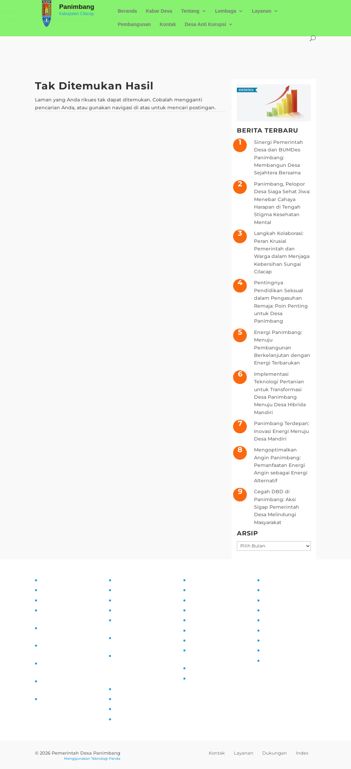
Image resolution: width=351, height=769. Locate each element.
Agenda (272, 610)
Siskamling (202, 640)
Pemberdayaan (207, 610)
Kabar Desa (159, 11)
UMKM (270, 600)
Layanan (261, 11)
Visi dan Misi (55, 600)
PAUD (195, 678)
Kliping (271, 660)
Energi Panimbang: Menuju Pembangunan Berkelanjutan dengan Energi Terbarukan (282, 347)
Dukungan (274, 753)
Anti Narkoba (204, 630)
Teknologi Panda (105, 758)
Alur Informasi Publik (140, 610)
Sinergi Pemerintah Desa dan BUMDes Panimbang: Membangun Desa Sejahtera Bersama (278, 157)
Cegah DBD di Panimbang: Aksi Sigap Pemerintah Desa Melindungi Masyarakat (276, 506)
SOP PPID (126, 600)
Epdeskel (125, 709)
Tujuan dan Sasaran (63, 590)
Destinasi (273, 630)
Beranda (127, 11)
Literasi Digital (205, 620)
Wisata (270, 650)
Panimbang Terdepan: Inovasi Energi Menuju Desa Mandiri (281, 431)
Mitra (268, 620)
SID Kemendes (132, 719)
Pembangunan (134, 24)
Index (302, 753)
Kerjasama (275, 640)
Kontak (168, 24)
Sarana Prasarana (283, 590)
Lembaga (225, 11)
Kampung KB (204, 590)
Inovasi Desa (203, 600)
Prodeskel (126, 699)
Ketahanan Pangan (212, 668)
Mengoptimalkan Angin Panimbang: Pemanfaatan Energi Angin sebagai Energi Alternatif (280, 465)
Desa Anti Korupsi (205, 24)
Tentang (190, 11)
